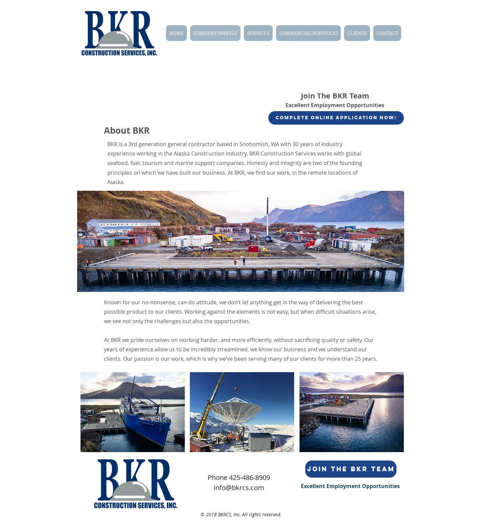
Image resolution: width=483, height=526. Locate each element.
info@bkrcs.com (239, 487)
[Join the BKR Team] (350, 469)
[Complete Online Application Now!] (336, 118)
